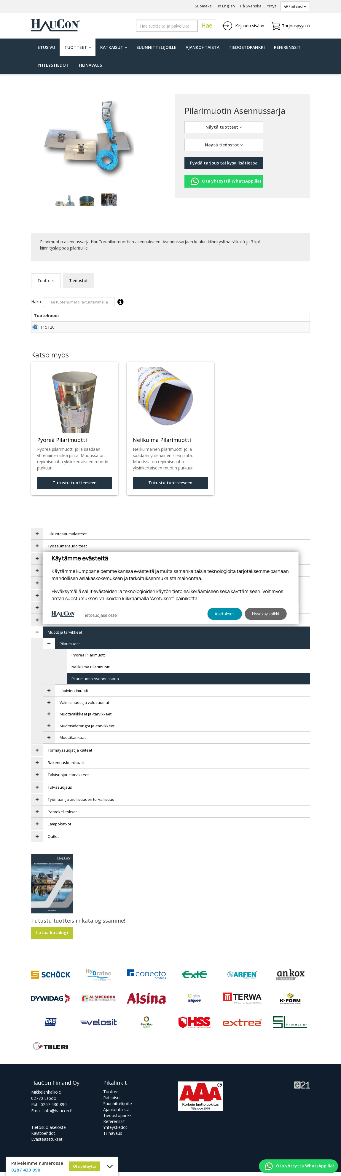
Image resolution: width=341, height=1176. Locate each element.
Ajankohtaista (202, 47)
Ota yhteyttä (84, 1166)
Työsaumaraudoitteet (67, 550)
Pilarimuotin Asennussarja (95, 683)
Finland (295, 6)
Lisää (296, 329)
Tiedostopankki (247, 47)
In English (226, 6)
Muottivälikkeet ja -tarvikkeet (85, 718)
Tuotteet (77, 47)
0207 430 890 (54, 1108)
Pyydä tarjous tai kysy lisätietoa (224, 163)
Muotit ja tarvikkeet (65, 636)
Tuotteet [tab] (45, 280)
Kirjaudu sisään (243, 25)
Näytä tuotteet (223, 127)
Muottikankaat (73, 741)
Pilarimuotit (70, 648)
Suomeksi (204, 6)
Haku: (78, 302)
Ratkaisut (113, 47)
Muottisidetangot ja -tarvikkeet (87, 730)
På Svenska (251, 6)
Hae (206, 25)
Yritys (272, 6)
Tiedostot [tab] (78, 280)
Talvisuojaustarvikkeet (68, 779)
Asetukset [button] (224, 613)
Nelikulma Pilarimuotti (90, 671)
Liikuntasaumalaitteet (67, 538)
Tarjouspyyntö (290, 25)
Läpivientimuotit (74, 694)
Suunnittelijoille (156, 47)
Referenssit (287, 47)
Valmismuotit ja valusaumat (84, 706)
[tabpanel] (64, 200)
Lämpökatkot (59, 828)
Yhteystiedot (53, 65)
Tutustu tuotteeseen (74, 487)
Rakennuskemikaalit (66, 766)
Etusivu (46, 47)
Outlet (53, 840)
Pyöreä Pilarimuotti (88, 659)
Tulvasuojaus (60, 791)
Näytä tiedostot (224, 145)
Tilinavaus (90, 65)
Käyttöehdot (43, 1137)
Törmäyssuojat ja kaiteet (70, 754)
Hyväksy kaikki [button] (265, 613)
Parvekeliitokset (62, 816)
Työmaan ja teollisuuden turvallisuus (81, 803)
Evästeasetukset (47, 1143)
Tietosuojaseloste (48, 1131)
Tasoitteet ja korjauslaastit (71, 624)
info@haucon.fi (58, 1115)
